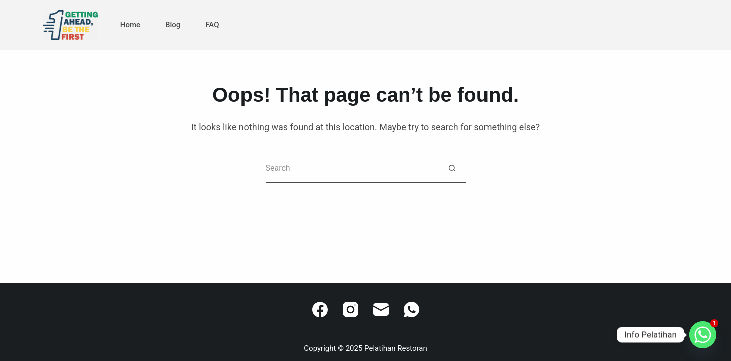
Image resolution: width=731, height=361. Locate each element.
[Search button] (452, 169)
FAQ (212, 24)
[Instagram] (350, 309)
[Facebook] (320, 309)
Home (130, 24)
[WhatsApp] (411, 309)
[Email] (381, 309)
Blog (172, 24)
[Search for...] (352, 169)
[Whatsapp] (702, 334)
